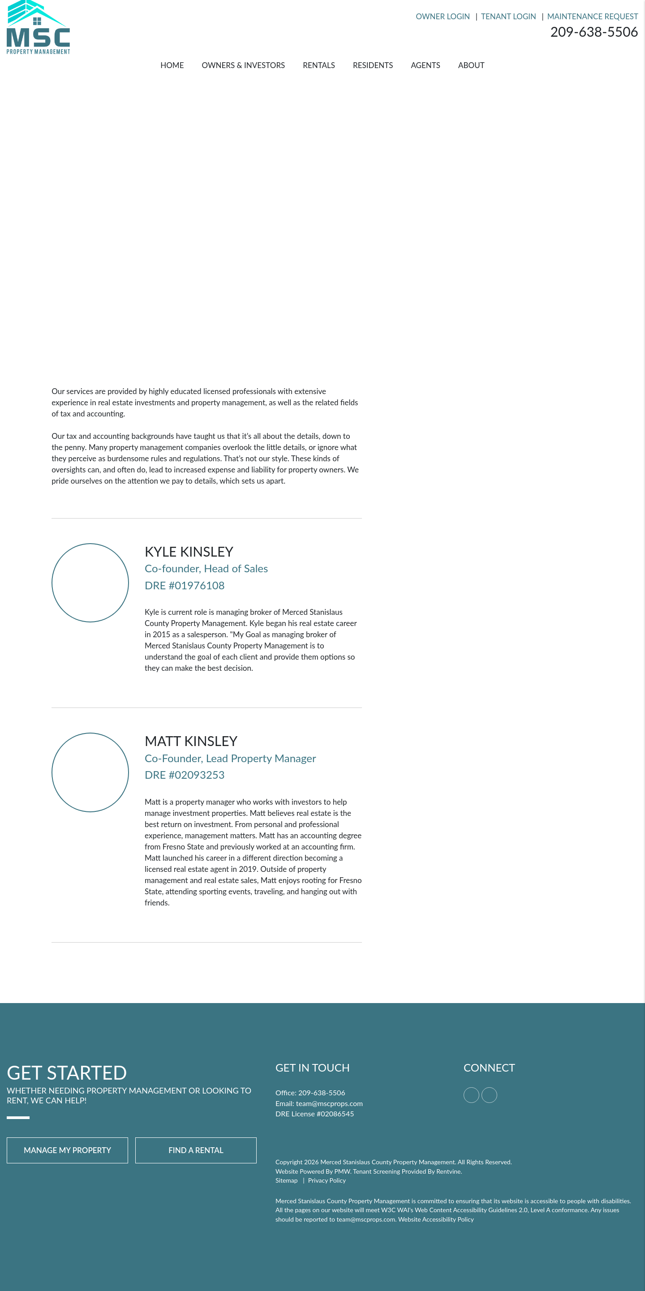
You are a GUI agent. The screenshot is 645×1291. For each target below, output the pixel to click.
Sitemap (286, 1180)
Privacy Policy (327, 1180)
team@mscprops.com (329, 1103)
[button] (471, 1095)
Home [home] (172, 65)
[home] (38, 25)
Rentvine (448, 1171)
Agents (425, 65)
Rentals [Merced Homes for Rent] (319, 65)
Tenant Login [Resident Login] (508, 16)
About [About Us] (471, 65)
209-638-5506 (594, 31)
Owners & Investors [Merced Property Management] (243, 65)
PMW (342, 1171)
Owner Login (443, 16)
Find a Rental (196, 1150)
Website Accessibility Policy (436, 1219)
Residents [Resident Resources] (373, 65)
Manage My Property (67, 1150)
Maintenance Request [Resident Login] (592, 16)
